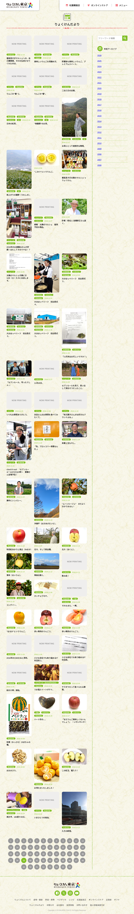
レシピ (71, 899)
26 (17, 854)
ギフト (117, 899)
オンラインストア (98, 5)
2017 (99, 104)
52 (43, 867)
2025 (99, 60)
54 (56, 867)
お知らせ (50, 905)
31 (50, 854)
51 (37, 867)
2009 (99, 148)
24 (83, 847)
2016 (99, 110)
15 (24, 847)
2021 (99, 82)
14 (17, 847)
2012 (99, 132)
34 (70, 854)
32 (56, 854)
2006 (99, 165)
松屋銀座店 (73, 5)
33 (63, 854)
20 (56, 847)
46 (70, 860)
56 (70, 867)
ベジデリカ (61, 899)
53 (50, 867)
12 (83, 840)
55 (63, 867)
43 (50, 860)
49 (24, 867)
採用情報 (70, 905)
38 (17, 860)
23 (76, 847)
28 (30, 854)
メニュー (121, 5)
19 (50, 847)
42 (43, 860)
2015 (99, 115)
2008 (99, 154)
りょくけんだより (36, 905)
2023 (99, 71)
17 (37, 847)
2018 (99, 99)
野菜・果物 (49, 899)
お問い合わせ (81, 905)
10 (70, 840)
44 (56, 860)
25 (11, 854)
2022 (99, 77)
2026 (99, 55)
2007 (99, 159)
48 (83, 860)
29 (37, 854)
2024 (99, 66)
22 (70, 847)
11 (76, 840)
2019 (99, 93)
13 (11, 847)
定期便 (108, 899)
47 (76, 860)
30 (43, 854)
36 (83, 854)
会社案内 (60, 905)
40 (30, 860)
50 (30, 867)
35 (76, 854)
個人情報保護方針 (97, 905)
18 (43, 847)
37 (11, 860)
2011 (99, 137)
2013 (99, 126)
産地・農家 (38, 899)
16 (30, 847)
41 (37, 860)
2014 (99, 121)
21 (63, 847)
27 (24, 854)
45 (63, 860)
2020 (99, 88)
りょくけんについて (22, 899)
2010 (99, 143)
